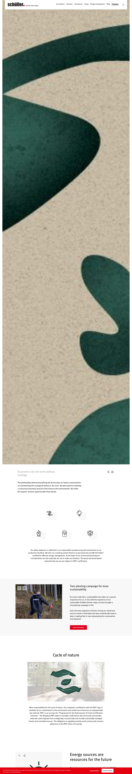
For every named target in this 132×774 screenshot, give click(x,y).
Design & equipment (97, 4)
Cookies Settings (94, 772)
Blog (108, 4)
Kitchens (69, 4)
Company (115, 4)
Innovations (60, 4)
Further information (78, 627)
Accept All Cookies (107, 772)
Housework (78, 4)
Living (86, 4)
